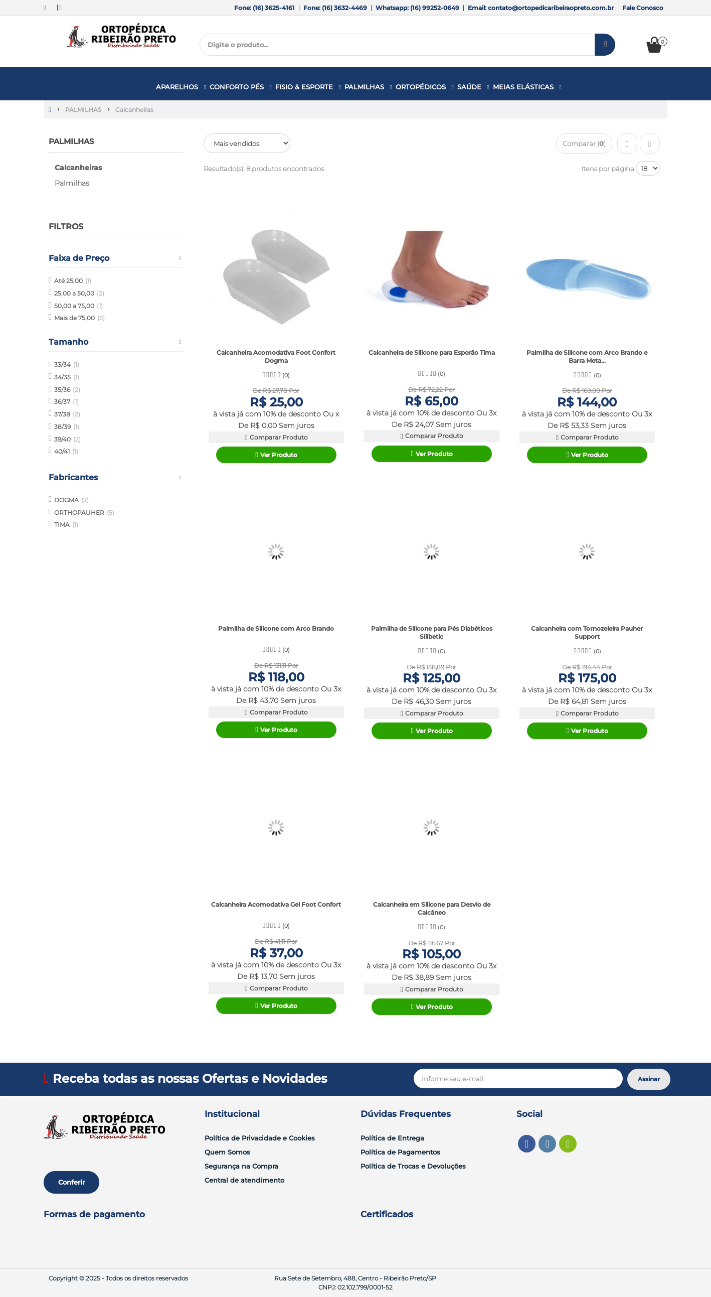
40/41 (66, 451)
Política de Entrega (392, 1138)
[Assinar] (648, 1079)
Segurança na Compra (241, 1166)
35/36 (67, 389)
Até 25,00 (72, 280)
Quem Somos (227, 1152)
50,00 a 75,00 (78, 305)
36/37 (66, 401)
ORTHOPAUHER (84, 512)
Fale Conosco (642, 8)
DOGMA (71, 500)
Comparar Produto (275, 438)
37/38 (67, 414)
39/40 (67, 439)
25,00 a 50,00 (79, 293)
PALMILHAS (73, 141)
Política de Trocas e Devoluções (413, 1166)
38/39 (66, 426)
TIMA (66, 524)
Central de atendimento (244, 1180)
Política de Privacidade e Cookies (260, 1138)
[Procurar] (605, 45)
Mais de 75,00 (79, 318)
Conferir (71, 1182)
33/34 (66, 364)
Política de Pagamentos (400, 1152)
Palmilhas (72, 183)
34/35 (66, 377)
